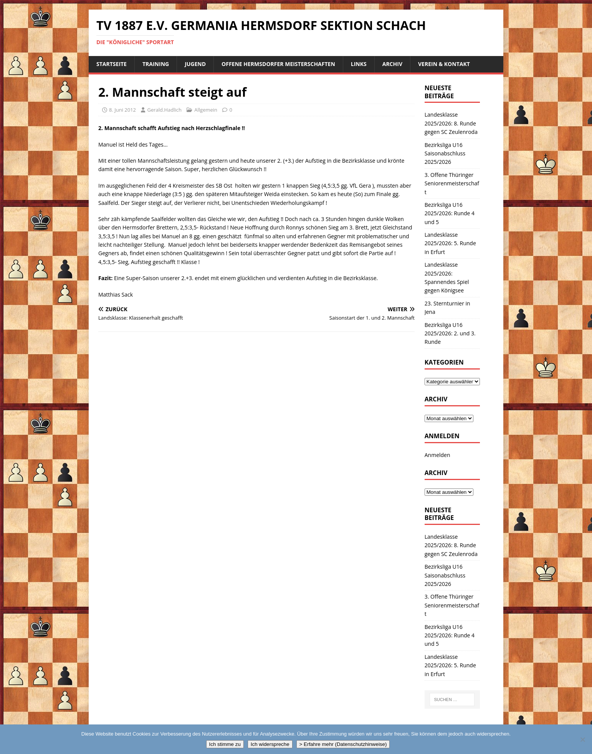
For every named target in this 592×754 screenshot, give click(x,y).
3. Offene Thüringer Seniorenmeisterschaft (452, 183)
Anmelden (437, 455)
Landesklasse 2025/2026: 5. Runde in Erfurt (450, 243)
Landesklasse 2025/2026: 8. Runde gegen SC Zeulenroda (451, 123)
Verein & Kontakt (444, 64)
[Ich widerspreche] (582, 739)
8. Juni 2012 (122, 109)
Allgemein (205, 109)
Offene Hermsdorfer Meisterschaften (278, 64)
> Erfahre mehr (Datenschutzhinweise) (343, 744)
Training (155, 64)
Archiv (392, 64)
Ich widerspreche (270, 744)
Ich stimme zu (225, 744)
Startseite (111, 64)
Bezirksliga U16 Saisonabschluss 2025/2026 (445, 153)
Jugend (195, 64)
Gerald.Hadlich (164, 109)
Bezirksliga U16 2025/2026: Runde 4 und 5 (450, 213)
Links (359, 64)
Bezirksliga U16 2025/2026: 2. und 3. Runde (450, 333)
